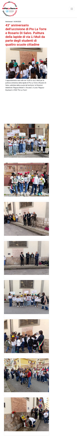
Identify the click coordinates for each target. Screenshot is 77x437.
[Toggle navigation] (72, 9)
